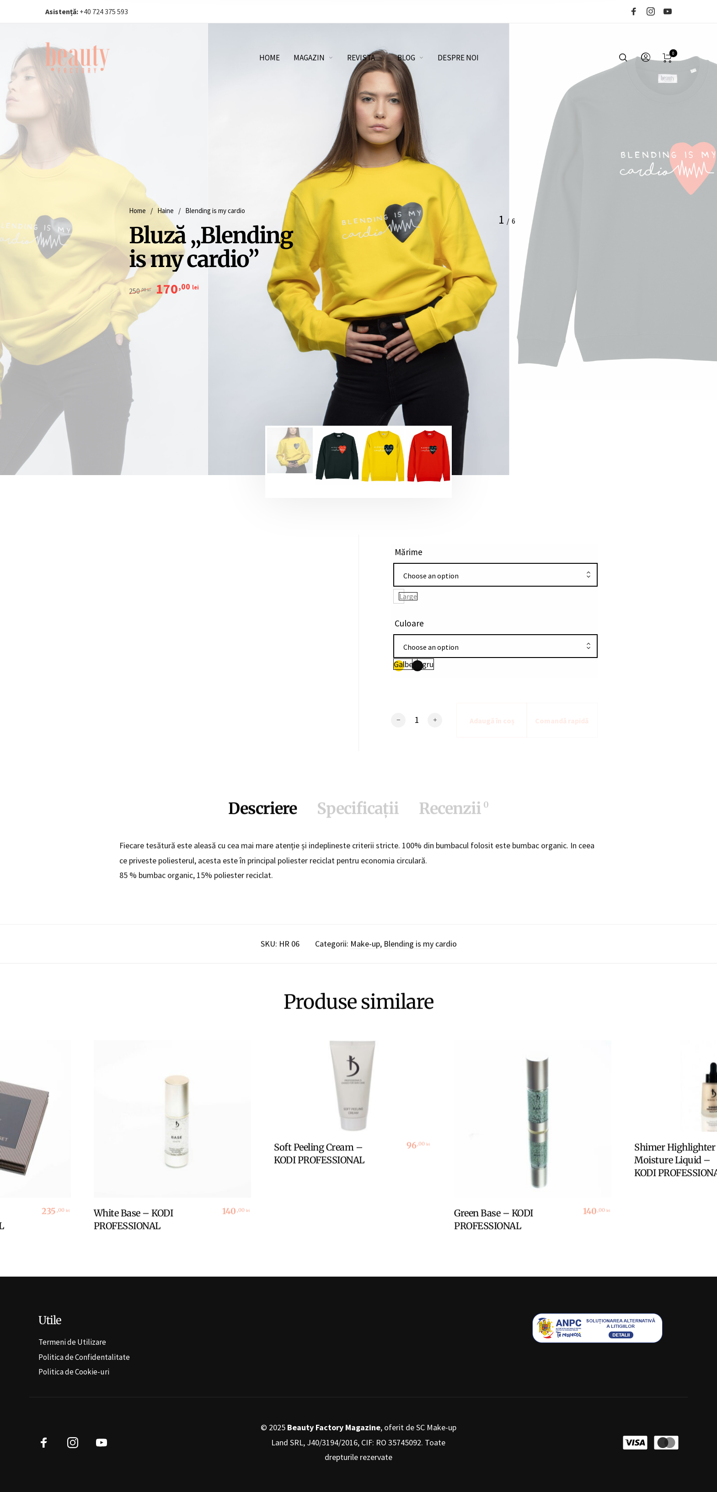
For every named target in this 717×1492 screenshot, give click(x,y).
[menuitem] (276, 57)
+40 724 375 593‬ (86, 11)
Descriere (262, 815)
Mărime (409, 551)
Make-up (365, 951)
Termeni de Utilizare (72, 1342)
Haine (165, 210)
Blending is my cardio (215, 210)
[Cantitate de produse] (416, 720)
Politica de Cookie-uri (73, 1372)
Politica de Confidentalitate (84, 1357)
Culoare (409, 623)
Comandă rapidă (562, 720)
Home (137, 210)
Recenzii (453, 815)
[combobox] (495, 576)
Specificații (358, 815)
